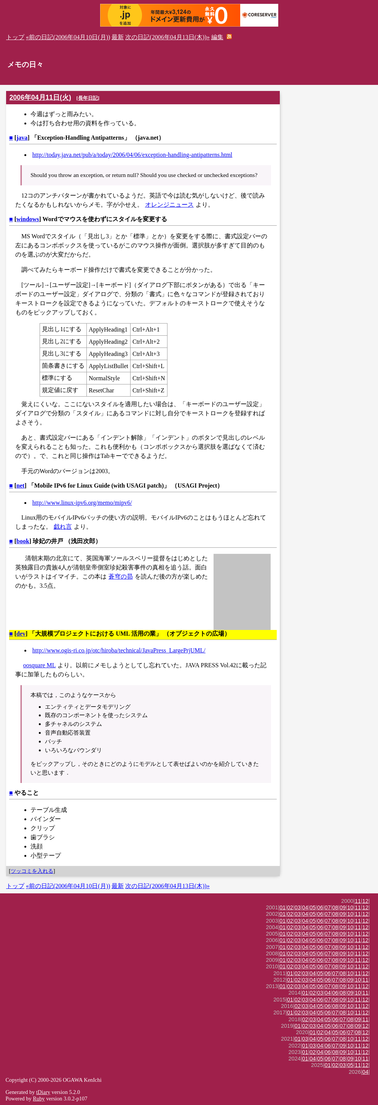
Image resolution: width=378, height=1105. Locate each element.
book (22, 541)
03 (298, 907)
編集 (217, 37)
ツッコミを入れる (32, 871)
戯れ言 (63, 526)
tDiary (43, 1092)
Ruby (39, 1098)
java (21, 137)
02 (290, 907)
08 (335, 907)
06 (320, 907)
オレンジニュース (169, 204)
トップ (15, 37)
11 (358, 901)
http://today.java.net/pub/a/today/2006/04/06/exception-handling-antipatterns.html (132, 154)
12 (365, 901)
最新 (118, 37)
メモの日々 (25, 65)
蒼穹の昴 (120, 576)
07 (328, 907)
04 (305, 907)
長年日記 (88, 98)
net (20, 485)
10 (350, 907)
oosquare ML (39, 665)
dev (21, 633)
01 (282, 907)
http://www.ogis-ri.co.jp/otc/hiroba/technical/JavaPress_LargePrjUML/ (119, 650)
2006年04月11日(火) (40, 97)
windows (27, 219)
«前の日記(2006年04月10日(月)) (68, 37)
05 (312, 907)
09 (343, 907)
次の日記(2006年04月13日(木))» (167, 37)
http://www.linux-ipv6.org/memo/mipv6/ (82, 502)
